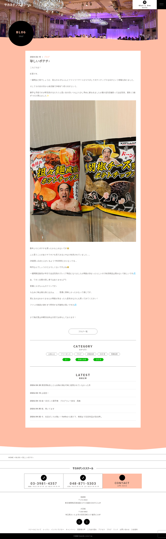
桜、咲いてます (42, 409)
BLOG (17, 457)
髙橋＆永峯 (82, 359)
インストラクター (57, 529)
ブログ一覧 (83, 331)
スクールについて (34, 529)
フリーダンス (66, 354)
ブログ (47, 57)
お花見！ (39, 393)
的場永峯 (90, 354)
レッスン (46, 529)
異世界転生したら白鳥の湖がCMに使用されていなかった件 (60, 385)
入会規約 (134, 529)
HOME (11, 457)
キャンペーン (71, 529)
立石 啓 (102, 354)
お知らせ (51, 354)
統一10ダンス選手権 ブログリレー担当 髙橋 (55, 401)
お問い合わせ (124, 529)
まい (66, 359)
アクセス (101, 529)
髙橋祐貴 (114, 354)
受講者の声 (81, 529)
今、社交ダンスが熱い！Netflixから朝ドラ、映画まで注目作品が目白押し (66, 417)
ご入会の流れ (92, 529)
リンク (115, 529)
